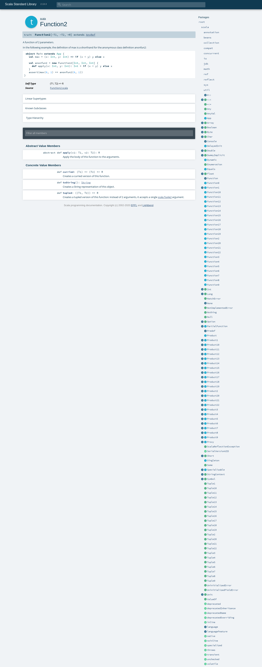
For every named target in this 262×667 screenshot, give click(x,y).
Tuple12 (212, 497)
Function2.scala (59, 88)
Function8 (213, 280)
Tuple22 (212, 548)
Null (210, 317)
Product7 (212, 428)
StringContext (216, 474)
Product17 (213, 377)
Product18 (213, 381)
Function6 (213, 271)
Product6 (212, 423)
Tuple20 (212, 539)
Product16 (213, 372)
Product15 (213, 368)
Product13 (213, 358)
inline (211, 622)
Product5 (212, 418)
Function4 (213, 261)
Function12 (214, 201)
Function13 (214, 206)
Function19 (214, 234)
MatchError (214, 298)
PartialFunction (217, 326)
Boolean (212, 127)
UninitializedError (219, 585)
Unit (210, 594)
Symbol (211, 479)
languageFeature (217, 631)
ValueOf (212, 599)
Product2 (212, 391)
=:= (209, 104)
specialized (214, 645)
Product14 (213, 363)
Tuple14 (212, 506)
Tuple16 (212, 516)
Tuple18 (212, 525)
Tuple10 (212, 488)
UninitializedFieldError (222, 590)
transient (213, 654)
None (210, 303)
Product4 (212, 414)
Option (211, 321)
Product (212, 335)
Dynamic (212, 160)
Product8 (212, 432)
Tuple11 (212, 493)
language (212, 627)
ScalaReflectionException (223, 446)
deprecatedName (216, 613)
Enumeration (214, 164)
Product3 (212, 409)
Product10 (213, 344)
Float (210, 173)
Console (212, 141)
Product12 (213, 354)
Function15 (214, 215)
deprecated (214, 604)
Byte (210, 132)
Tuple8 (211, 576)
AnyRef (90, 34)
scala (43, 18)
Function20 (214, 243)
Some (210, 465)
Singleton (213, 460)
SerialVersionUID (218, 451)
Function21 (214, 247)
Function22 (214, 252)
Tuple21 (212, 543)
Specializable (216, 469)
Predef (211, 331)
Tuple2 (211, 534)
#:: (209, 95)
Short (210, 456)
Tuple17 (212, 520)
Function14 (214, 210)
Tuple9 (211, 580)
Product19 (213, 386)
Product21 (213, 400)
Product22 (213, 405)
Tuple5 (211, 562)
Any (209, 109)
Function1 (213, 187)
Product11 (213, 349)
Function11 (214, 197)
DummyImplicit (216, 155)
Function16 (214, 220)
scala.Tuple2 (165, 197)
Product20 (213, 395)
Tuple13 (212, 502)
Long (210, 294)
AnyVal (211, 113)
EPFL (134, 205)
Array (210, 122)
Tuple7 (211, 571)
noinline (212, 640)
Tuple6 (211, 567)
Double (211, 150)
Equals (211, 169)
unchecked (213, 659)
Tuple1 (211, 483)
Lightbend (148, 205)
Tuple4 (211, 557)
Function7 (213, 275)
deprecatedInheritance (221, 608)
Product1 (212, 340)
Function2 (213, 238)
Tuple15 (212, 511)
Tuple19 (212, 530)
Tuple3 (211, 553)
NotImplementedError (220, 308)
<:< (209, 99)
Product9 (212, 437)
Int (209, 289)
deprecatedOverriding (220, 617)
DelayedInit (214, 146)
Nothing (212, 312)
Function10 (214, 192)
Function (212, 178)
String (86, 182)
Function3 (213, 257)
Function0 (213, 183)
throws (211, 650)
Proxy (210, 442)
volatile (212, 664)
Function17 (214, 224)
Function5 (213, 266)
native (211, 636)
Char (210, 136)
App (209, 118)
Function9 (213, 284)
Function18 (214, 229)
